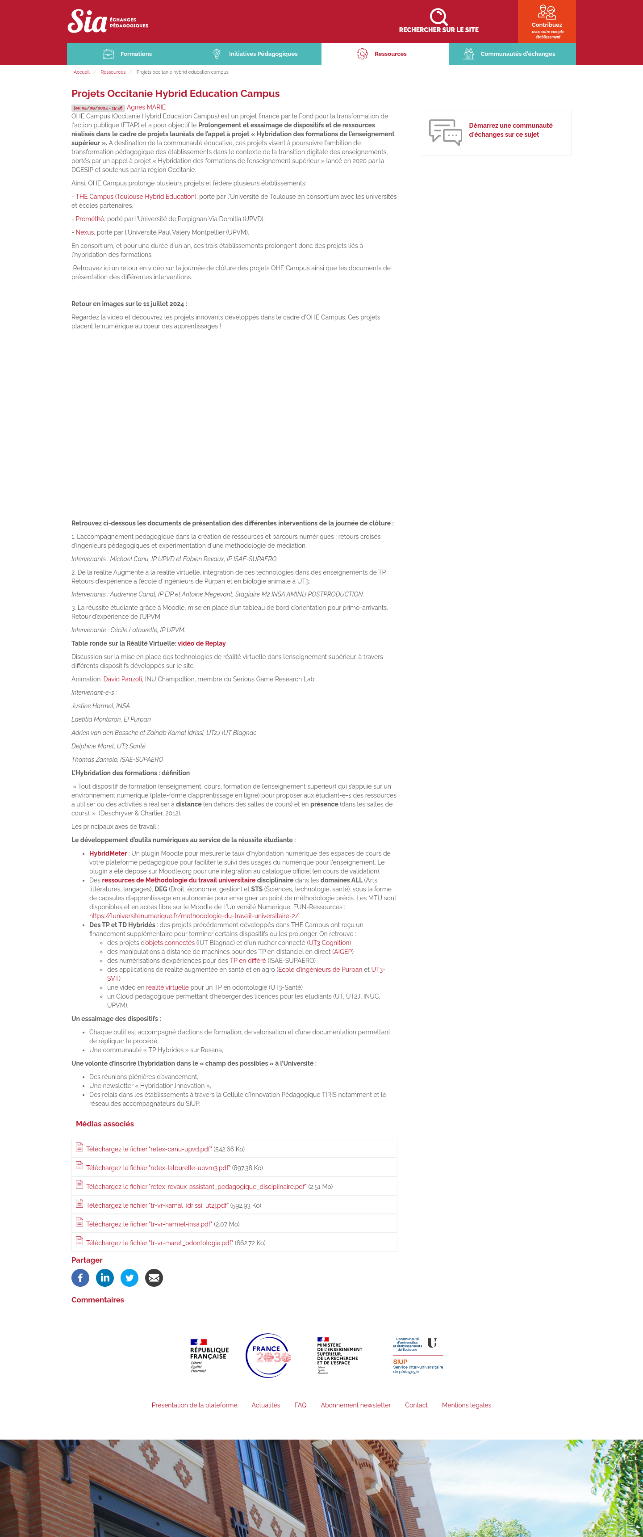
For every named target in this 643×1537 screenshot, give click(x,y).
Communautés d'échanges (518, 55)
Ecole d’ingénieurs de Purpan (320, 970)
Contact (416, 1406)
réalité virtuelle (168, 988)
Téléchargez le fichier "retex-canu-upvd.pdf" (149, 1150)
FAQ (300, 1406)
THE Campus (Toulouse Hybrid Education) (135, 197)
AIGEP (343, 952)
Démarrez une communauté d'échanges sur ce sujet (510, 131)
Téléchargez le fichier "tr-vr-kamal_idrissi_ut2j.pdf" (157, 1206)
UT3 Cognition (329, 943)
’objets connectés (169, 943)
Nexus (84, 233)
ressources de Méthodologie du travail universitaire (179, 881)
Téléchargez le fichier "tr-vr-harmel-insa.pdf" (149, 1225)
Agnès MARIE (150, 108)
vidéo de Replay (202, 644)
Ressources (391, 55)
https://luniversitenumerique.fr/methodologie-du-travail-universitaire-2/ (194, 916)
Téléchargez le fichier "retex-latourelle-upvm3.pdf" (158, 1169)
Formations (136, 55)
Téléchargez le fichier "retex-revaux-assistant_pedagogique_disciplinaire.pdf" (196, 1188)
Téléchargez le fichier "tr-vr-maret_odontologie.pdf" (159, 1243)
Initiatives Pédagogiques (264, 55)
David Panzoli (123, 680)
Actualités (265, 1406)
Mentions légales (466, 1406)
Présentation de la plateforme (195, 1406)
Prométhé (89, 219)
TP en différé (247, 961)
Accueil (82, 73)
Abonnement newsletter (356, 1406)
